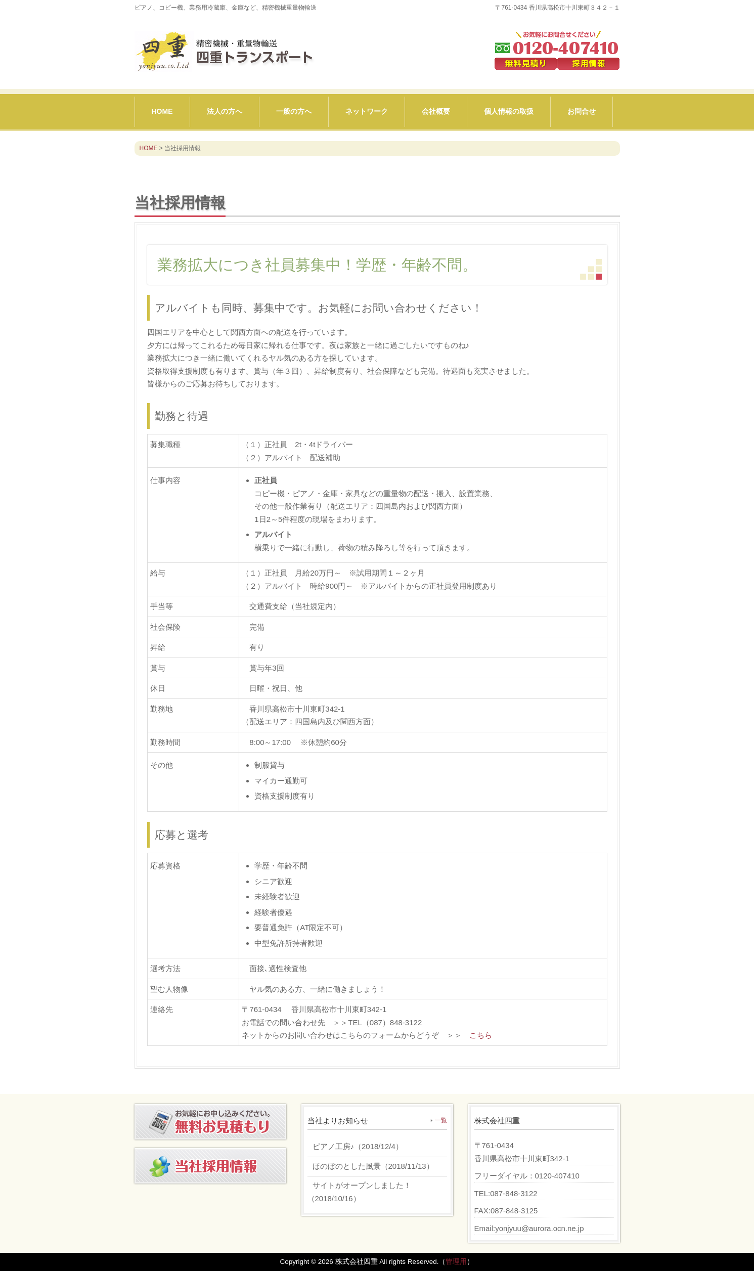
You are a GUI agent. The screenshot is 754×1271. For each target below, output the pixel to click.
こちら (480, 1035)
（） (355, 1146)
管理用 (456, 1261)
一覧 (441, 1120)
